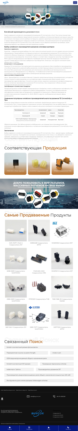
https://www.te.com (32, 390)
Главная (2, 26)
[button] (70, 163)
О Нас (48, 428)
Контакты (68, 428)
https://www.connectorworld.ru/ (26, 120)
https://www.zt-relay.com (21, 390)
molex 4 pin (57, 353)
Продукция (29, 428)
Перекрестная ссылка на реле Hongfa (21, 353)
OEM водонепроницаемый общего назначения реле (27, 358)
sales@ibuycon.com (35, 396)
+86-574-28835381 (60, 396)
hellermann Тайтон (14, 369)
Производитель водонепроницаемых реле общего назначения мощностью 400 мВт (39, 375)
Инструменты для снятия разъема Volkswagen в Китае (27, 380)
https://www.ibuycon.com (9, 390)
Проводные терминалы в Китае (54, 364)
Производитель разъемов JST (49, 369)
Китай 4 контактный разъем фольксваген (22, 347)
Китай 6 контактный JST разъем (18, 364)
